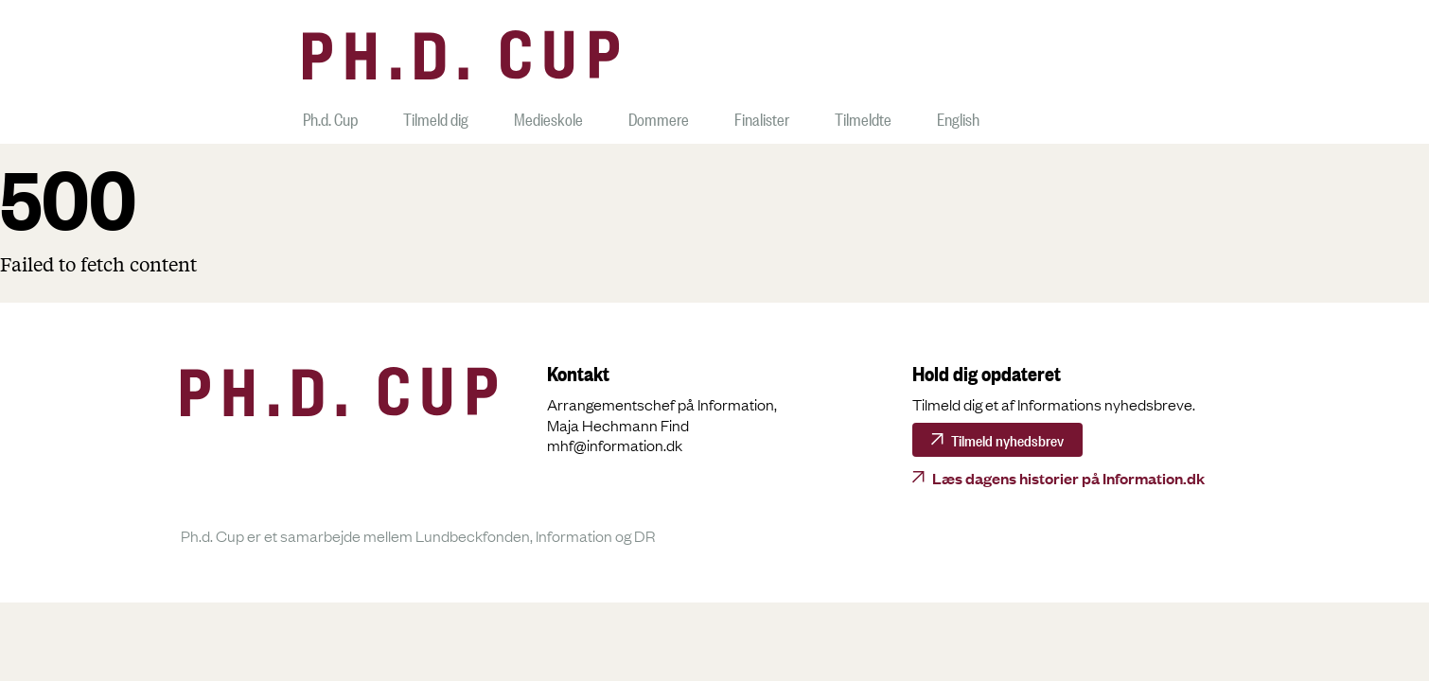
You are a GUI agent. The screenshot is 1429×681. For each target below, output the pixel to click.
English (958, 117)
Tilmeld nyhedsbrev (1007, 439)
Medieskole (548, 117)
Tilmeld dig (435, 117)
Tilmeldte (863, 117)
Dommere (658, 117)
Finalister (761, 117)
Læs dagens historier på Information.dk (1068, 477)
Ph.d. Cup (330, 117)
